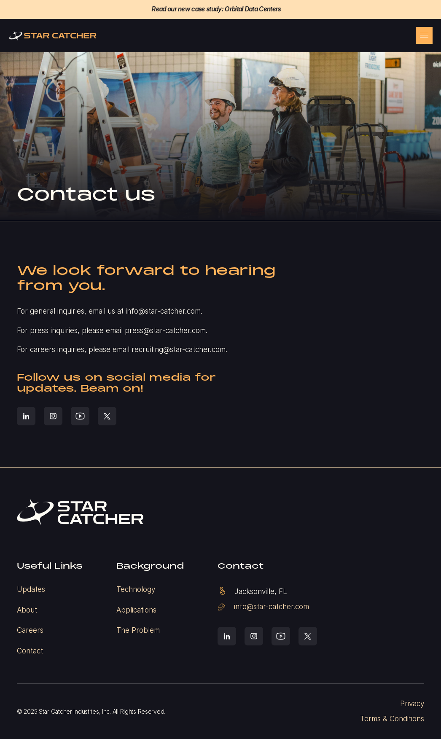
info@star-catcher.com (271, 606)
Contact (30, 651)
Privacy (412, 703)
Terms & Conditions (392, 719)
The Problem (138, 630)
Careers (30, 630)
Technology (135, 589)
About (27, 610)
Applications (136, 610)
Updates (31, 589)
